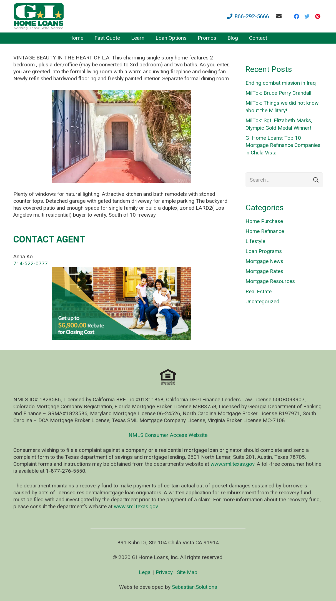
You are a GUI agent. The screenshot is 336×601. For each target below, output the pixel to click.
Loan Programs (263, 251)
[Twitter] (307, 16)
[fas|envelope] (280, 16)
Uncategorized (262, 301)
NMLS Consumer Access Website (168, 435)
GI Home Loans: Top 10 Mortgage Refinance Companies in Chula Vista (282, 145)
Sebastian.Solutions (194, 587)
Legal (145, 572)
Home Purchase (264, 221)
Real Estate (258, 291)
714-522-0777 (30, 263)
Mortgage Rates (264, 271)
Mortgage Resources (270, 281)
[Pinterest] (317, 16)
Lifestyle (255, 241)
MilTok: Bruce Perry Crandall (278, 93)
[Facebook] (296, 16)
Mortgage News (264, 261)
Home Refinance (264, 231)
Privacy (164, 572)
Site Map (187, 572)
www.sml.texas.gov (232, 464)
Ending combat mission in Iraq (280, 83)
